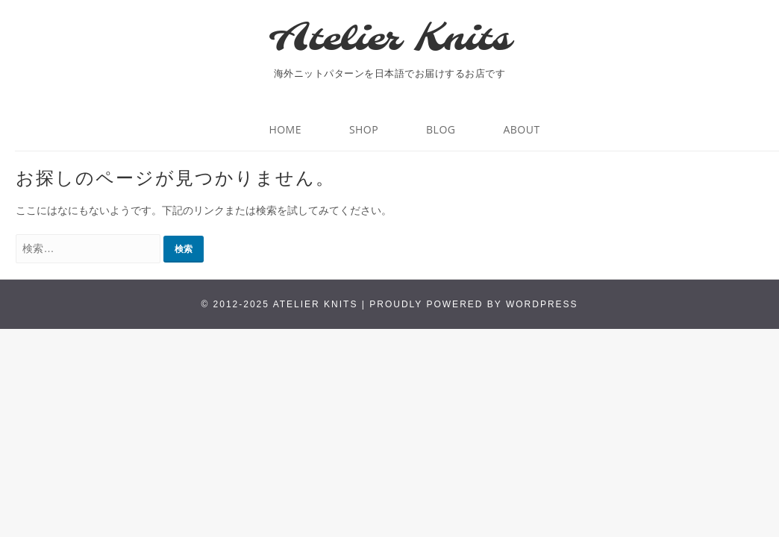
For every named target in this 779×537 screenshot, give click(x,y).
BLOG (440, 129)
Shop (363, 129)
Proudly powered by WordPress (473, 304)
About (521, 129)
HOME (285, 129)
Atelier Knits (389, 39)
